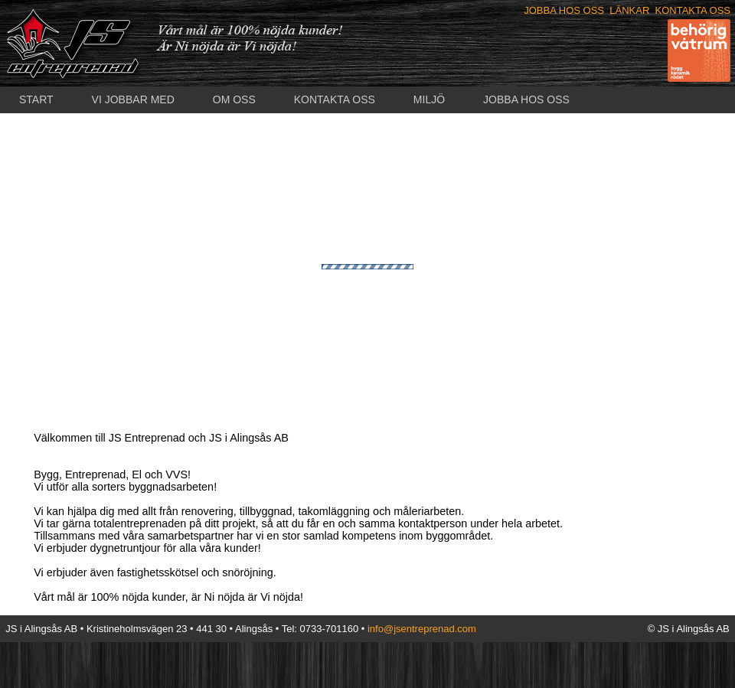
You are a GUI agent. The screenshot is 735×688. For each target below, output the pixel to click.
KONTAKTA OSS (692, 10)
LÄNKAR (629, 10)
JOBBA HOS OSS (564, 10)
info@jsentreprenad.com (422, 628)
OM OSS (234, 99)
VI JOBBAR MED (133, 99)
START (36, 99)
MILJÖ (429, 99)
